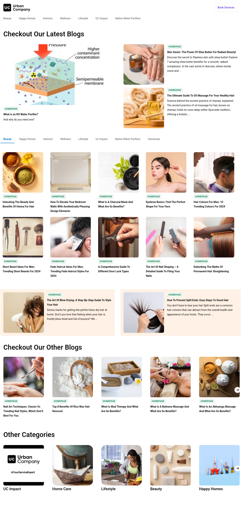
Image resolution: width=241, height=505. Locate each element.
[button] (226, 7)
